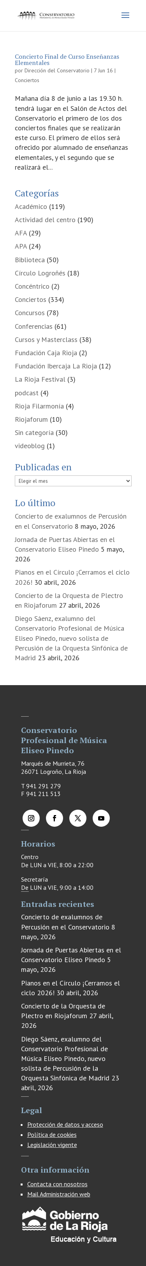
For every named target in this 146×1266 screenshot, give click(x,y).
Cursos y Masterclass (46, 339)
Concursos (30, 312)
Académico (31, 206)
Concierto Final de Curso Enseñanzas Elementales (67, 59)
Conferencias (34, 326)
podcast (27, 392)
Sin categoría (34, 432)
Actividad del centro (45, 219)
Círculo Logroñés (40, 272)
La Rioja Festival (40, 379)
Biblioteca (30, 259)
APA (21, 246)
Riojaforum (31, 419)
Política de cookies (52, 1134)
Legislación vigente (52, 1145)
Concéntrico (32, 286)
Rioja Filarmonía (39, 406)
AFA (21, 232)
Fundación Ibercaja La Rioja (56, 365)
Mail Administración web (58, 1194)
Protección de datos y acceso (65, 1124)
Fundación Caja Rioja (46, 352)
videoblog (30, 445)
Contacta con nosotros (57, 1184)
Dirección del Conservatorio (57, 70)
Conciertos (27, 80)
